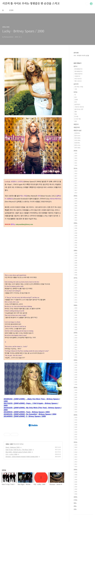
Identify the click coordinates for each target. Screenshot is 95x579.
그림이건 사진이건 (79, 107)
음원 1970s (77, 145)
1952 (75, 352)
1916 (75, 452)
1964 (75, 320)
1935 (75, 400)
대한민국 (76, 124)
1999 (75, 226)
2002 (75, 215)
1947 (75, 367)
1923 (75, 432)
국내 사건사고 (78, 78)
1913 (75, 459)
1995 (75, 235)
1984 (75, 265)
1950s (75, 333)
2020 (75, 165)
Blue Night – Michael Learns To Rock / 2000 (18, 534)
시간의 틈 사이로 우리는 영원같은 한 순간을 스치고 (30, 3)
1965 (75, 317)
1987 (75, 258)
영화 (75, 112)
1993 (75, 240)
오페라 (76, 99)
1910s (75, 442)
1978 (75, 283)
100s (75, 509)
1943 (75, 377)
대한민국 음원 (77, 130)
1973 (75, 295)
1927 (75, 422)
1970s (75, 278)
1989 (75, 253)
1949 (75, 363)
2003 (75, 213)
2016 (75, 178)
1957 (75, 340)
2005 (75, 208)
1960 (75, 329)
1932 (75, 407)
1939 (75, 390)
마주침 (75, 92)
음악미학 (76, 84)
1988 (75, 255)
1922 (75, 434)
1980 (75, 275)
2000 (11, 526)
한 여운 (76, 116)
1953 (75, 350)
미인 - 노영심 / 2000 (11, 537)
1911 (75, 464)
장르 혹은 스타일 (78, 87)
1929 (75, 417)
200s (75, 506)
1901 (75, 491)
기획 (75, 89)
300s (75, 503)
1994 (75, 238)
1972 (75, 297)
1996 (75, 233)
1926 (75, 425)
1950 (75, 357)
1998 (75, 228)
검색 (87, 3)
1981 (75, 272)
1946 (75, 370)
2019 (75, 171)
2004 (75, 210)
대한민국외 (77, 127)
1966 (75, 315)
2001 (75, 218)
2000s (7, 526)
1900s (75, 469)
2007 (75, 203)
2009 (75, 198)
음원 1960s (77, 147)
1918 (75, 447)
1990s (75, 223)
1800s (75, 497)
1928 (75, 420)
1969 (75, 308)
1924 (75, 429)
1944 (75, 375)
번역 (75, 121)
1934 (75, 402)
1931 (75, 409)
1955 (75, 345)
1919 (75, 445)
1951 (75, 354)
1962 (75, 325)
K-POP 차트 (77, 119)
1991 (75, 245)
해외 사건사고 (78, 81)
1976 (75, 288)
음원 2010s (77, 135)
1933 (75, 404)
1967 (75, 313)
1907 (75, 477)
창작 (75, 102)
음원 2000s (77, 138)
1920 (75, 439)
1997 (75, 230)
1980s (75, 250)
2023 (75, 158)
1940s (75, 360)
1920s (75, 415)
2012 (75, 188)
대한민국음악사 (78, 74)
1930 (75, 412)
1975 (75, 290)
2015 (75, 180)
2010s (75, 168)
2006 (75, 205)
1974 (75, 292)
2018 (75, 173)
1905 (75, 482)
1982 (75, 270)
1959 (75, 335)
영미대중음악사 (78, 71)
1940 (75, 384)
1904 (75, 484)
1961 (75, 327)
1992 (75, 243)
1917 (75, 450)
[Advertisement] (33, 375)
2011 (75, 190)
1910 (75, 466)
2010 (75, 193)
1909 (75, 472)
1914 (75, 457)
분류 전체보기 (77, 63)
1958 (75, 338)
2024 (75, 156)
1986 (75, 260)
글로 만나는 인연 (78, 109)
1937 (75, 395)
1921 (75, 437)
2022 (75, 160)
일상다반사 (77, 104)
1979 (75, 280)
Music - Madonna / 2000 (13, 530)
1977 (75, 285)
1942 (75, 379)
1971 (75, 300)
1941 (75, 382)
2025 (75, 153)
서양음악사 (77, 76)
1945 (75, 372)
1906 (75, 479)
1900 (75, 494)
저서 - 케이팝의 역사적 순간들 (81, 55)
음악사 (75, 66)
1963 (75, 322)
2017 (75, 176)
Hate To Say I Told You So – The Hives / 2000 (19, 532)
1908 (75, 474)
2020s (75, 151)
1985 (75, 263)
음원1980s (77, 143)
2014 (75, 183)
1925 (75, 427)
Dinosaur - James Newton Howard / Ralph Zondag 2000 (22, 539)
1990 (75, 247)
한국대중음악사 (78, 69)
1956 (75, 342)
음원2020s (77, 133)
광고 (75, 97)
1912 (75, 462)
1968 (75, 310)
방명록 (11, 10)
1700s (75, 500)
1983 (75, 267)
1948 (75, 365)
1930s (75, 387)
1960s (75, 305)
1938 (75, 392)
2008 (75, 201)
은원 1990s (77, 140)
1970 (75, 302)
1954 (75, 347)
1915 (75, 454)
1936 (75, 397)
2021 (75, 163)
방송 (75, 114)
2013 (75, 185)
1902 (75, 489)
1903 (75, 487)
